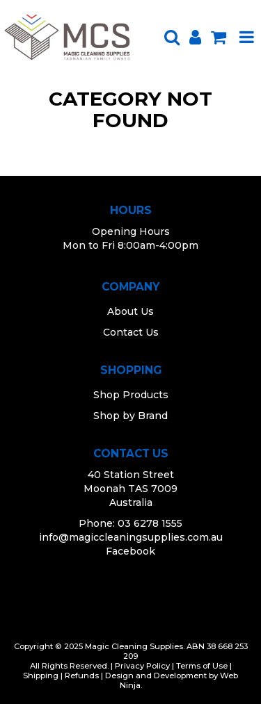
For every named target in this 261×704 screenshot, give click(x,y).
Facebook (130, 551)
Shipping (40, 675)
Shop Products (130, 394)
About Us (130, 311)
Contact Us (131, 332)
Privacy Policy (142, 666)
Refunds (82, 675)
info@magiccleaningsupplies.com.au (131, 537)
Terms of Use (202, 666)
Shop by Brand (130, 415)
